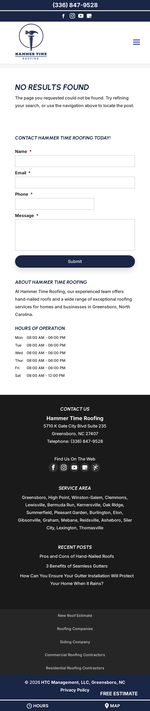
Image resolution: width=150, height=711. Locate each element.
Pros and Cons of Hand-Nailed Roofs (77, 556)
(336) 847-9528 (75, 5)
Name (23, 151)
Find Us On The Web (74, 459)
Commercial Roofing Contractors (75, 654)
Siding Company (75, 642)
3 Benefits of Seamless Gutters (77, 566)
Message (27, 215)
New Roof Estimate (75, 615)
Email (23, 172)
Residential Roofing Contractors (75, 668)
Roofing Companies (75, 628)
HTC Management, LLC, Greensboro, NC (83, 682)
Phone (24, 194)
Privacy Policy (75, 690)
